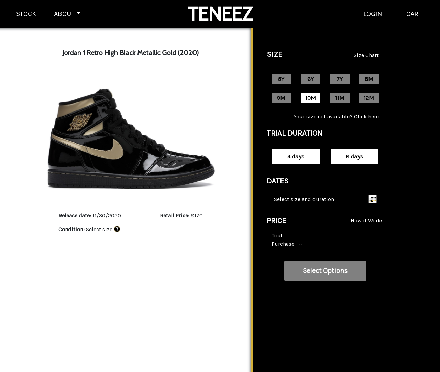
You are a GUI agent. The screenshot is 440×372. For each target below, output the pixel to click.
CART (414, 14)
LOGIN (372, 14)
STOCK (26, 14)
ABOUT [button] (64, 14)
